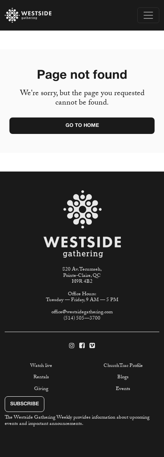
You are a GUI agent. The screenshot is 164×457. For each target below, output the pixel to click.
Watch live (41, 366)
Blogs (123, 377)
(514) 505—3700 (82, 318)
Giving (41, 389)
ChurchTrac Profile (123, 366)
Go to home (82, 125)
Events (123, 389)
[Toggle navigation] (148, 15)
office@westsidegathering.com (82, 312)
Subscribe (24, 404)
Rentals (41, 377)
